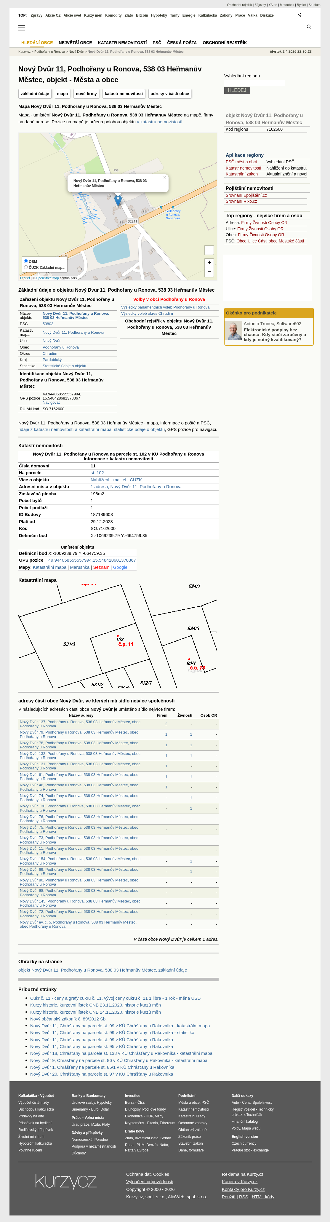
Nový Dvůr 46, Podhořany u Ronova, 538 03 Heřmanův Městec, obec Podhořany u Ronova (79, 787)
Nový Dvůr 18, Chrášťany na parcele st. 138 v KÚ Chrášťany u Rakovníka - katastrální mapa (121, 1053)
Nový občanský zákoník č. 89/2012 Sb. (68, 1018)
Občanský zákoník (192, 1130)
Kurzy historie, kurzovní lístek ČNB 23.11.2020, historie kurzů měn (95, 1004)
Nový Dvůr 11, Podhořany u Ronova (73, 332)
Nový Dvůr (52, 340)
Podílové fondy (154, 1109)
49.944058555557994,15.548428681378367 (92, 560)
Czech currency (244, 1143)
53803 (48, 324)
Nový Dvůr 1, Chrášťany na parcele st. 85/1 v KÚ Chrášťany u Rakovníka (102, 1067)
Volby (236, 1128)
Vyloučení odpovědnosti (149, 1181)
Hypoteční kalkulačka (35, 1143)
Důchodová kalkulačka (36, 1109)
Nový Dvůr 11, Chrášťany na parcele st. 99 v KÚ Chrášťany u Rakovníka (101, 1039)
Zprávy (36, 15)
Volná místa (94, 1118)
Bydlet (301, 5)
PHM (141, 1145)
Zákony (226, 15)
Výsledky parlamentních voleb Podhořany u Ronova (165, 307)
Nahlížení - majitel (108, 479)
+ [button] (209, 263)
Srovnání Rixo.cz (241, 201)
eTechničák (253, 1115)
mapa (62, 93)
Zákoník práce (189, 1137)
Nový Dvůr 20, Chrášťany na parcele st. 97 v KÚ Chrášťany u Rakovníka (101, 1073)
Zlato (129, 15)
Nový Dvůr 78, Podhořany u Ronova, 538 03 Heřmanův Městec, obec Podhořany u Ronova (79, 745)
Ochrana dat (138, 1174)
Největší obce (75, 42)
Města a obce (189, 1102)
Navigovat (51, 402)
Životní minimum (31, 1137)
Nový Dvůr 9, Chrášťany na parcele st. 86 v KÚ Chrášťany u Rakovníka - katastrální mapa (118, 1060)
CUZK (136, 479)
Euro (94, 1109)
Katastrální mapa (49, 567)
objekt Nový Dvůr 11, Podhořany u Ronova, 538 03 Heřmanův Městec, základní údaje (102, 969)
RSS (243, 1196)
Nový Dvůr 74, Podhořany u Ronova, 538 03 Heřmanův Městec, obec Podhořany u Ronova (79, 797)
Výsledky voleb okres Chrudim (147, 313)
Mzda (95, 1124)
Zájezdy (260, 5)
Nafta (164, 1145)
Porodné (101, 1140)
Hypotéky (159, 15)
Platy (106, 1124)
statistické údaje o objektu (139, 429)
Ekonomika (133, 1116)
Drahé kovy (134, 1131)
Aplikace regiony (245, 155)
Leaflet (25, 278)
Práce (240, 15)
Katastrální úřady (191, 1116)
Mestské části (291, 241)
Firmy (246, 222)
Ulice (252, 241)
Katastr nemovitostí (243, 168)
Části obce (268, 241)
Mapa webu (251, 1128)
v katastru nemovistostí (159, 121)
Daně (182, 1150)
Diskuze (267, 15)
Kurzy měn (93, 15)
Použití (229, 1196)
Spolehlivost (262, 1102)
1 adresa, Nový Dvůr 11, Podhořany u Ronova (136, 486)
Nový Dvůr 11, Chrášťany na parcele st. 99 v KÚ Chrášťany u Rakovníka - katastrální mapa (120, 1025)
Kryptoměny (134, 1123)
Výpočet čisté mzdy (33, 1102)
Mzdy (159, 1116)
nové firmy (86, 93)
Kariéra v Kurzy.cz (240, 1181)
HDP (149, 1116)
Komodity (113, 15)
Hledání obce (37, 42)
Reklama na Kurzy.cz (243, 1174)
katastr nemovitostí (124, 93)
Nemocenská (82, 1140)
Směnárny (80, 1109)
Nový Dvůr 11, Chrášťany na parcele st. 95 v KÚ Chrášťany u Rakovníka (101, 1046)
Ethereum (167, 1123)
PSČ (157, 42)
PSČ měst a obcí (241, 161)
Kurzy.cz (24, 51)
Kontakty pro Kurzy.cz (243, 1189)
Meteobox (287, 5)
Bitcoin (142, 15)
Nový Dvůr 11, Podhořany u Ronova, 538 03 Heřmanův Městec (136, 51)
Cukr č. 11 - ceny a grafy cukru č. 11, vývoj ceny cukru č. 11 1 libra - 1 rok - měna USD (115, 998)
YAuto (273, 5)
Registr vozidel (243, 1109)
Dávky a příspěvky (87, 1133)
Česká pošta (182, 42)
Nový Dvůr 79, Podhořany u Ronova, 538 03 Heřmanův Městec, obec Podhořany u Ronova (79, 734)
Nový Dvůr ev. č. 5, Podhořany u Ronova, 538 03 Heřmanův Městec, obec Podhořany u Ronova (78, 924)
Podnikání (186, 1096)
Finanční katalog (245, 1121)
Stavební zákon (190, 1143)
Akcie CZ (52, 15)
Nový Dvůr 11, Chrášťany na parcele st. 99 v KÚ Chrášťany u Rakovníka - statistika (112, 1032)
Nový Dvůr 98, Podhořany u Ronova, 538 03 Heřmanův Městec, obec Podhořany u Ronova (79, 892)
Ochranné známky (192, 1123)
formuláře (196, 1150)
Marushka (79, 567)
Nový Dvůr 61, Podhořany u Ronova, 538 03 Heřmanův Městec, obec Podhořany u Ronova (79, 776)
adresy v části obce (170, 93)
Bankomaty (95, 1096)
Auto (235, 1102)
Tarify (175, 15)
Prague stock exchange (250, 1150)
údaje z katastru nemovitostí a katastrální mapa (64, 429)
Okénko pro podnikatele (251, 312)
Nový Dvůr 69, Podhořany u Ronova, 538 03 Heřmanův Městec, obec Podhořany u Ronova (79, 871)
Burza (129, 1102)
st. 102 (97, 472)
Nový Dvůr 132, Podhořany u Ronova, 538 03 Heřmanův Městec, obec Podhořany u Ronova (80, 755)
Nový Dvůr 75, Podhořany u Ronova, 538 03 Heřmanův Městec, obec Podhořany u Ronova (79, 829)
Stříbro (165, 1138)
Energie (189, 15)
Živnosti (260, 222)
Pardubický (52, 359)
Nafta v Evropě (136, 1150)
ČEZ (141, 1102)
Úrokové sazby (83, 1102)
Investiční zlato (146, 1138)
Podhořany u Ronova (61, 347)
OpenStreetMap (47, 278)
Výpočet (47, 1096)
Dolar (104, 1109)
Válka (252, 15)
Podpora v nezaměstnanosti (94, 1146)
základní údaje (35, 93)
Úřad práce (80, 1124)
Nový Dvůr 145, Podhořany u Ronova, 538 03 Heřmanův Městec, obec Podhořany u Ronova (80, 903)
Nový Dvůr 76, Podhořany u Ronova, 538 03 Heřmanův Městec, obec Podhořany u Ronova (79, 818)
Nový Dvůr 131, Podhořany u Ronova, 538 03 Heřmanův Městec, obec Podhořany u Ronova (80, 766)
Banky (77, 1096)
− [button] (209, 272)
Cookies (161, 1174)
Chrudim (50, 353)
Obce (241, 241)
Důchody (79, 1153)
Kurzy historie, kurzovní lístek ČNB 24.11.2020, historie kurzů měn (95, 1012)
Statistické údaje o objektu (65, 366)
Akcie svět (72, 15)
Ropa (129, 1145)
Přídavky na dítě (31, 1116)
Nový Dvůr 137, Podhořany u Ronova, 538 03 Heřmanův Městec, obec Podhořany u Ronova (80, 724)
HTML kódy (263, 1196)
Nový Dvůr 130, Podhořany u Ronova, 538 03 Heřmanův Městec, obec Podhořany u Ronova (80, 808)
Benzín (152, 1145)
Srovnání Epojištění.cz (246, 195)
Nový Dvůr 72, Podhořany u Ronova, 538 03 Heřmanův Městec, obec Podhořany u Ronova (79, 913)
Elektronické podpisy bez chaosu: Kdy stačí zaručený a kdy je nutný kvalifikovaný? (275, 334)
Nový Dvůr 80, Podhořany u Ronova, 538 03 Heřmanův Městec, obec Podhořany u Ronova (79, 882)
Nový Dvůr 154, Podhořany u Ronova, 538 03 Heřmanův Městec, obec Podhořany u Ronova (80, 861)
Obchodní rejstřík (239, 5)
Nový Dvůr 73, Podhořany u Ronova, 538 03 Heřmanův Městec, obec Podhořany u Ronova (79, 840)
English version (245, 1137)
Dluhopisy (132, 1109)
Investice (132, 1096)
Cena (246, 1102)
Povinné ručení (30, 1150)
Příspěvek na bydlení (35, 1123)
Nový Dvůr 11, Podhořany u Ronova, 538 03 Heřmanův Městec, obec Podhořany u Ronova (79, 850)
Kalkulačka (207, 15)
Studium (315, 5)
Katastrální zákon (242, 174)
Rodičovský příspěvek (35, 1130)
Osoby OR (277, 222)
